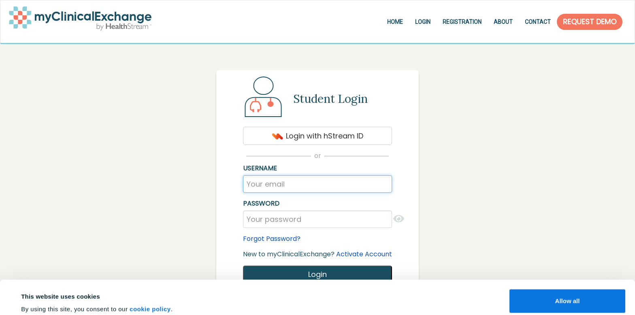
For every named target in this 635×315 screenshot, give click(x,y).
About (503, 22)
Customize (568, 293)
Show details (40, 297)
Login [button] (422, 22)
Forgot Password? (271, 238)
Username (260, 168)
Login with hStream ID (317, 136)
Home (395, 22)
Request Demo (589, 22)
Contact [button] (538, 22)
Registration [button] (462, 22)
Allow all (567, 267)
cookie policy (150, 275)
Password (261, 203)
